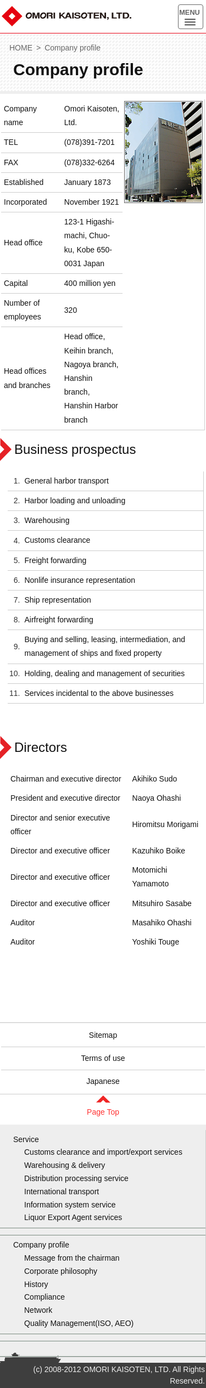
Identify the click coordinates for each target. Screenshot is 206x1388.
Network (38, 1310)
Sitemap (103, 1035)
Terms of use (103, 1058)
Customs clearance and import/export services (103, 1152)
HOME (20, 47)
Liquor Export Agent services (73, 1217)
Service (26, 1139)
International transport (61, 1191)
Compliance (44, 1297)
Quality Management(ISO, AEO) (78, 1323)
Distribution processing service (76, 1178)
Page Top (103, 1112)
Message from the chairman (72, 1258)
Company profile (72, 47)
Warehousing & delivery (64, 1165)
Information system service (70, 1204)
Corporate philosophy (60, 1271)
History (36, 1284)
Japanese (103, 1081)
